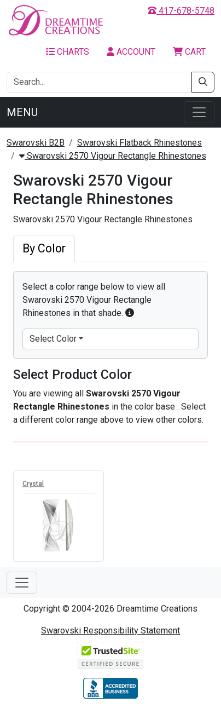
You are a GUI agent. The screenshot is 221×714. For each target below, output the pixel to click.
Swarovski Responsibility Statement (110, 630)
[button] (129, 313)
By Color (44, 248)
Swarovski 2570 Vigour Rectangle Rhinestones (112, 156)
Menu (22, 112)
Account (131, 52)
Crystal (33, 485)
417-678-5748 (181, 10)
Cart (189, 52)
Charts (67, 52)
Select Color (53, 338)
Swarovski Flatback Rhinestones (139, 142)
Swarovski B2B (36, 142)
